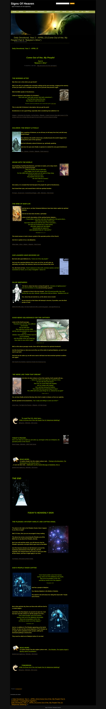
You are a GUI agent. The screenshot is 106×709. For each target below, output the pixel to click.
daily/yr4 (57, 11)
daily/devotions (30, 11)
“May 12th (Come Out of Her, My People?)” (47, 65)
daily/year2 (40, 11)
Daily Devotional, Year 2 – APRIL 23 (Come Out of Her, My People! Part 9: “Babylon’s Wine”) (39, 38)
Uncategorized (18, 688)
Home (14, 11)
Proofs (77, 11)
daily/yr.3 (49, 11)
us (82, 11)
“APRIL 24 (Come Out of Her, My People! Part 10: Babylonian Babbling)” (39, 667)
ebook (64, 11)
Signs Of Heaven (22, 3)
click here (53, 103)
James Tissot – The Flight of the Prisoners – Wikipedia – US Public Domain (29, 405)
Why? (87, 11)
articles (21, 11)
